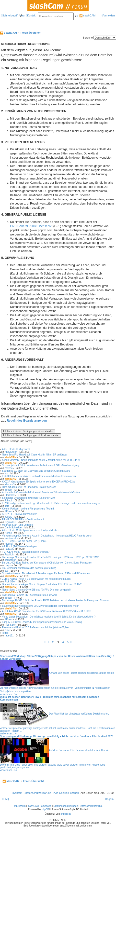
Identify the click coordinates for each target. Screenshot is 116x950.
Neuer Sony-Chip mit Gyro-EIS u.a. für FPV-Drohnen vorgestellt (36, 589)
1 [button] (48, 642)
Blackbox (10, 495)
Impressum (19, 806)
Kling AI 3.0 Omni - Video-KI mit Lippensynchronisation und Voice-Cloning (42, 622)
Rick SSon (10, 581)
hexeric (8, 468)
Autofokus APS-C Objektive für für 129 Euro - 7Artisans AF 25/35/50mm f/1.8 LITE (46, 611)
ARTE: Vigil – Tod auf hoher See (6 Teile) (24, 541)
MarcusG (10, 484)
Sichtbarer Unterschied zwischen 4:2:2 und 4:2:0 (28, 497)
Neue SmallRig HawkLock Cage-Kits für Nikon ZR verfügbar (34, 454)
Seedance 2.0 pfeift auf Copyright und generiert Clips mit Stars (36, 470)
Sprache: (88, 37)
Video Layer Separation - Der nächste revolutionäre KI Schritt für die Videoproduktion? (48, 616)
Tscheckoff (10, 560)
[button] (45, 642)
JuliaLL (8, 500)
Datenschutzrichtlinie (91, 806)
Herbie (8, 533)
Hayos (8, 565)
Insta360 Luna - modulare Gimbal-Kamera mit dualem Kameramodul (39, 476)
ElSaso (8, 511)
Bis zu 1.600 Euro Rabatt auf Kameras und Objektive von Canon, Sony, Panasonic (47, 562)
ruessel (8, 543)
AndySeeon (11, 452)
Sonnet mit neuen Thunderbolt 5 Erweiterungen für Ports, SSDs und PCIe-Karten (46, 573)
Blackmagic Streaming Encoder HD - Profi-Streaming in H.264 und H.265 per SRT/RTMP (50, 557)
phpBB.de (65, 813)
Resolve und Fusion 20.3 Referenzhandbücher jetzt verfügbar (35, 627)
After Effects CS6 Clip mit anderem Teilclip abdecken (30, 530)
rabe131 (9, 635)
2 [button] (53, 642)
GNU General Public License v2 (30, 226)
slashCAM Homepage (39, 806)
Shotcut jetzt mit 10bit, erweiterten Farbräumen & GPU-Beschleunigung (40, 465)
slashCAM (87, 15)
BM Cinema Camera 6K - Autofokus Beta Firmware (29, 595)
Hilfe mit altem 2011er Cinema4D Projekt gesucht (29, 487)
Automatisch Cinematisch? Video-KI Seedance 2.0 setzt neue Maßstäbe (41, 492)
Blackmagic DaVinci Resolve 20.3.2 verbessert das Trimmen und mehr (40, 606)
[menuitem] (22, 15)
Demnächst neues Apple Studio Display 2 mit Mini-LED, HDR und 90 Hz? (41, 584)
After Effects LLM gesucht (16, 449)
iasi (6, 473)
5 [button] (68, 642)
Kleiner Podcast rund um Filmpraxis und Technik (28, 508)
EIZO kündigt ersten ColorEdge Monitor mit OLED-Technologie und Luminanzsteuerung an (51, 503)
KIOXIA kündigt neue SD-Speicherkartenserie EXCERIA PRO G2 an (39, 481)
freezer (8, 489)
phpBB (45, 809)
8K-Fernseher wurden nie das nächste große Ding (29, 568)
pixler (8, 630)
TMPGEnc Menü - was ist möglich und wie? (25, 552)
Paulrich (9, 554)
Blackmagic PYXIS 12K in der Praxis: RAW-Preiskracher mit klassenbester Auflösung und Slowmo (55, 600)
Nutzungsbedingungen (65, 806)
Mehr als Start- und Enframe (17, 524)
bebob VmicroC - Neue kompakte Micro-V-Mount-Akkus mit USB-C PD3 (41, 460)
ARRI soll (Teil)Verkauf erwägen (19, 546)
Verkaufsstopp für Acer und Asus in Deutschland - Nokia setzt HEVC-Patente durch (47, 535)
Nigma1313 (11, 522)
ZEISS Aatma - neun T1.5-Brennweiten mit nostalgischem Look (36, 579)
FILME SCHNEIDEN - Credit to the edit (23, 519)
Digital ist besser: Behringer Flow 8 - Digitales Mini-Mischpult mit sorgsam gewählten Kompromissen (49, 698)
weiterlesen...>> (8, 694)
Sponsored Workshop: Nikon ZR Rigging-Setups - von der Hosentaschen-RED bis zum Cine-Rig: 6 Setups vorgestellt (57, 657)
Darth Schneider (13, 527)
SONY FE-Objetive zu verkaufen (19, 514)
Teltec (5, 633)
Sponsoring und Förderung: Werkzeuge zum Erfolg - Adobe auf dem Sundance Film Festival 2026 (56, 736)
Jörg (7, 506)
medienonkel (12, 538)
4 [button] (63, 642)
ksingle (8, 516)
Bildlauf (9, 549)
